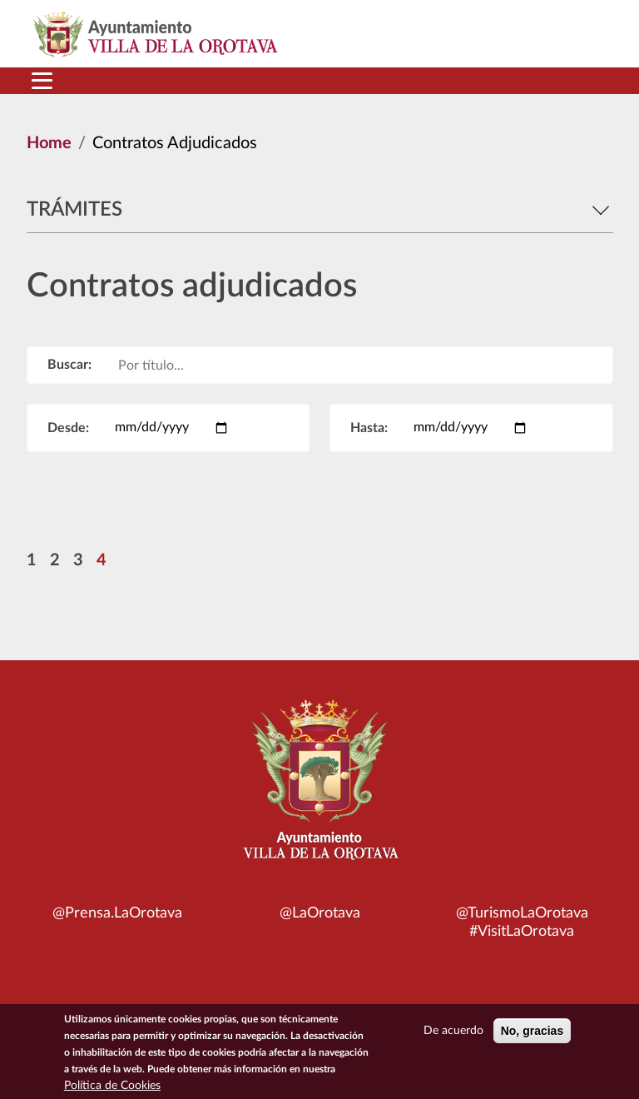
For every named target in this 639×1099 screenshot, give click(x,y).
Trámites (320, 209)
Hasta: (369, 428)
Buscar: (69, 364)
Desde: (68, 428)
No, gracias (532, 1036)
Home (49, 143)
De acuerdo (453, 1036)
